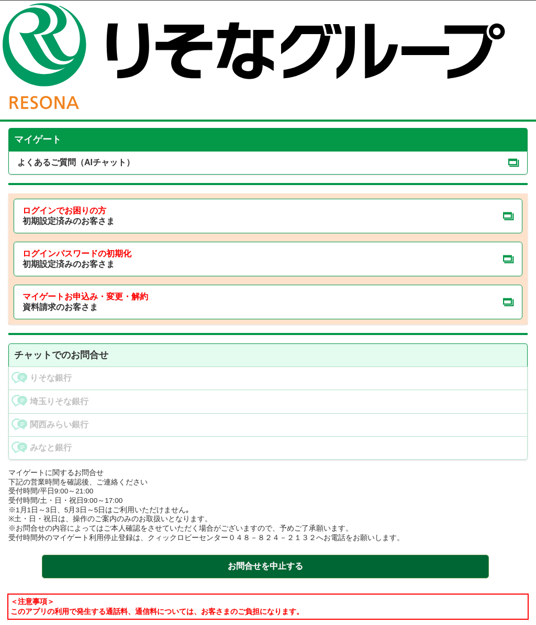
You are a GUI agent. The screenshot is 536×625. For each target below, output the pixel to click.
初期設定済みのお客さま (69, 216)
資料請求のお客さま (85, 302)
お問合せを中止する (265, 566)
